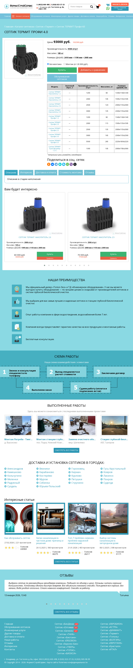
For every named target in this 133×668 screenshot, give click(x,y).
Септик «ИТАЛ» (109, 649)
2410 (68, 57)
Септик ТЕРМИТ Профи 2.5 (55, 129)
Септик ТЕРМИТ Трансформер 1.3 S (55, 149)
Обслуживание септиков (40, 16)
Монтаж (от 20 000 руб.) (77, 64)
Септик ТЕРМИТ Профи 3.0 (55, 135)
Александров (15, 468)
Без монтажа (55, 64)
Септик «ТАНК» (66, 634)
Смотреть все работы (66, 450)
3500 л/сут (73, 49)
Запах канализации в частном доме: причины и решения (49, 541)
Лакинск (108, 475)
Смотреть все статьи (66, 561)
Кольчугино (14, 475)
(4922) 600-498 (42, 5)
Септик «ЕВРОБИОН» (112, 623)
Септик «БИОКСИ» (66, 653)
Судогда (108, 482)
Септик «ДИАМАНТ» (111, 630)
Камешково (14, 472)
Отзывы (111, 16)
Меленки (12, 479)
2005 (88, 57)
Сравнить (49, 258)
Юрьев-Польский (49, 486)
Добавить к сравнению (93, 69)
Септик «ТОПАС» (66, 650)
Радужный (13, 482)
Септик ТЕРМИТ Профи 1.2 (55, 117)
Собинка (44, 482)
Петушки (76, 479)
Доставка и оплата (88, 16)
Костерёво (45, 475)
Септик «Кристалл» (111, 646)
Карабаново (46, 472)
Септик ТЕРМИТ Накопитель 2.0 (55, 99)
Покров (108, 479)
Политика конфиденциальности (72, 662)
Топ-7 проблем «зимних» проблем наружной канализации (81, 541)
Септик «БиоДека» (64, 623)
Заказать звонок (120, 4)
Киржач (76, 472)
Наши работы (101, 16)
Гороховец (77, 468)
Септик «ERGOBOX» (66, 640)
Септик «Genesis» (64, 630)
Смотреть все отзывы (66, 612)
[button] (44, 265)
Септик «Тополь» (110, 636)
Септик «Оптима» (64, 627)
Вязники (44, 468)
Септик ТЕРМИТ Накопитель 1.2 (55, 93)
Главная (7, 16)
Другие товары (73, 16)
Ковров (107, 472)
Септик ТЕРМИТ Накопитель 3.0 (55, 111)
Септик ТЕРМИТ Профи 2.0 (55, 123)
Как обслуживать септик (17, 538)
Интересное (120, 16)
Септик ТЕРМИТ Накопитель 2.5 (55, 105)
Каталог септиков (22, 16)
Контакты (9, 649)
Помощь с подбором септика (120, 8)
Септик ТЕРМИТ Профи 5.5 (55, 141)
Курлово (76, 475)
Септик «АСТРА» (109, 627)
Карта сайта (52, 662)
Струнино (77, 482)
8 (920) (82, 659)
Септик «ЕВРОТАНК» (111, 643)
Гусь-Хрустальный (114, 468)
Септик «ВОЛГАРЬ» (111, 639)
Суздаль (12, 486)
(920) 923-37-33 (57, 5)
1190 (78, 57)
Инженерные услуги (58, 16)
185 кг (60, 53)
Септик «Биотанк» (66, 637)
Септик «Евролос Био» (66, 643)
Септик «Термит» (45, 26)
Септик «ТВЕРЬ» (66, 647)
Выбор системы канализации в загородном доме (109, 541)
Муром (43, 479)
